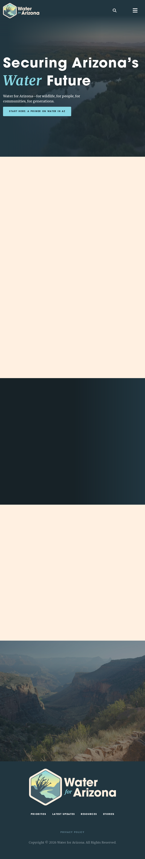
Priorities (38, 814)
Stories (108, 814)
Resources (89, 814)
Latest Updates (63, 814)
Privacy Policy (72, 832)
